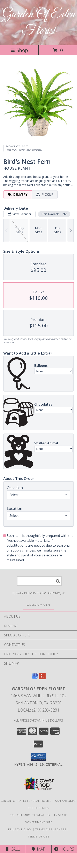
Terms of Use (38, 836)
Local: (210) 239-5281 (38, 710)
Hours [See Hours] (64, 849)
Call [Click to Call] (13, 849)
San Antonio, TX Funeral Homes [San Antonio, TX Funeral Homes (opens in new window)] (26, 801)
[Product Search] (39, 581)
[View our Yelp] (42, 678)
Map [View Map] (38, 849)
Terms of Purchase (50, 829)
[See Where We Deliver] (38, 604)
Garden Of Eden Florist (38, 22)
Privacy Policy (20, 829)
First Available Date (54, 214)
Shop (19, 50)
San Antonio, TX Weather (30, 815)
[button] (38, 757)
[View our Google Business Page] (35, 678)
